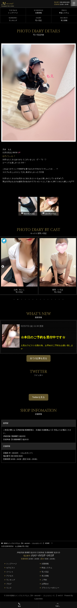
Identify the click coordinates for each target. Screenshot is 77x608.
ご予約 (44, 580)
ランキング (13, 19)
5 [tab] (29, 299)
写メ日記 (38, 19)
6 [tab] (33, 299)
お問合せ (45, 584)
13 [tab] (59, 299)
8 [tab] (40, 299)
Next (74, 266)
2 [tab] (18, 299)
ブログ (9, 584)
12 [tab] (55, 299)
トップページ (13, 11)
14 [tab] (63, 299)
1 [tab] (14, 299)
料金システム (64, 11)
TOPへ (57, 605)
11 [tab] (51, 299)
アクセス (9, 576)
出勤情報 (38, 11)
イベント (9, 572)
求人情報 (64, 19)
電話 (19, 604)
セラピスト (10, 568)
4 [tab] (25, 299)
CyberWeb (38, 599)
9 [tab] (44, 299)
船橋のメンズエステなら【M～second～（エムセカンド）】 (34, 596)
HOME (26, 543)
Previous (2, 266)
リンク (9, 588)
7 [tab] (36, 299)
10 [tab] (48, 299)
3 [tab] (21, 299)
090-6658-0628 (64, 2)
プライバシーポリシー (50, 588)
